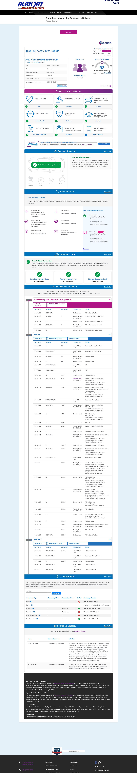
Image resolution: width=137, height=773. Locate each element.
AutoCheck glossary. (80, 631)
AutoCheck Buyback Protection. (63, 695)
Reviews (72, 769)
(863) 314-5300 (27, 770)
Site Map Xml (99, 766)
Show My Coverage (56, 593)
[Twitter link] (118, 4)
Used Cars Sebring (51, 766)
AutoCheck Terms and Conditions (64, 683)
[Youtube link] (115, 4)
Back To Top (107, 151)
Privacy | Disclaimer (102, 770)
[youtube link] (98, 763)
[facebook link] (113, 4)
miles (48, 593)
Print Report (68, 32)
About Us (83, 12)
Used (33, 12)
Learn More (104, 143)
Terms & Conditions (87, 144)
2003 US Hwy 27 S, (32, 764)
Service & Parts (56, 12)
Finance (42, 12)
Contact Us (95, 12)
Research (71, 12)
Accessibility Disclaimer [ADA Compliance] (74, 751)
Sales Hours (49, 762)
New (25, 12)
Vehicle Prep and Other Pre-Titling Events (52, 300)
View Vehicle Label (62, 85)
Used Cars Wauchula (52, 769)
